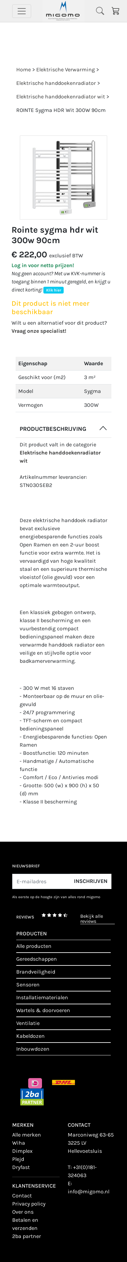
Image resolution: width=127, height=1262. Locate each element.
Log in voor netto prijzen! (43, 265)
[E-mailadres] (41, 881)
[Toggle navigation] (21, 11)
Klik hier (53, 290)
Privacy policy (28, 1203)
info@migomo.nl (88, 1191)
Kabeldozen (30, 1036)
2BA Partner (26, 1236)
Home (23, 69)
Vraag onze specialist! (39, 331)
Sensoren (28, 984)
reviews (25, 916)
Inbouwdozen (32, 1049)
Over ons (23, 1212)
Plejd (18, 1159)
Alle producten (33, 946)
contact (22, 1195)
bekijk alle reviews (91, 919)
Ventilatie (28, 1023)
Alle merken (26, 1134)
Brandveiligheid (35, 971)
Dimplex (22, 1151)
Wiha (18, 1143)
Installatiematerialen (42, 997)
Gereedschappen (36, 959)
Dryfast (21, 1167)
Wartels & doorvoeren (43, 1010)
